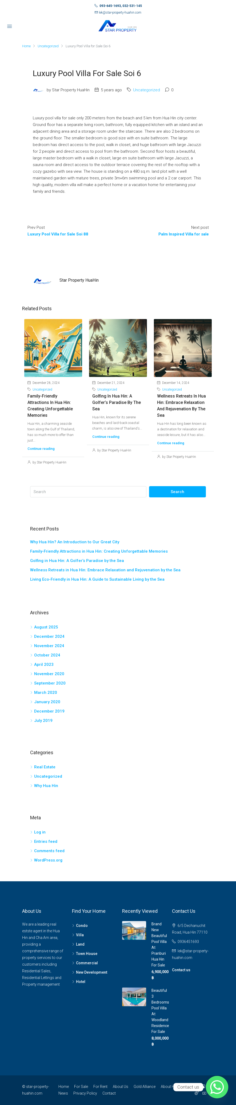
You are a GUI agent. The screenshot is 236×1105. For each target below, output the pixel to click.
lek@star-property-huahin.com (120, 12)
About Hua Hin (173, 1086)
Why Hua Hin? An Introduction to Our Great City (74, 542)
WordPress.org (48, 860)
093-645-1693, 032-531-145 (120, 6)
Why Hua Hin (46, 785)
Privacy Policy (85, 1093)
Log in (40, 832)
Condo (82, 925)
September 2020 (50, 683)
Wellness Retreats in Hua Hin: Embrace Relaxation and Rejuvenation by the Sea (105, 570)
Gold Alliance (144, 1086)
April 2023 (44, 664)
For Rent (100, 1086)
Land (80, 944)
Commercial (87, 963)
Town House (86, 953)
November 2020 (49, 673)
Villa (80, 935)
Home (63, 1086)
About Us (120, 1086)
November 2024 (49, 645)
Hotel (80, 982)
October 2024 (47, 655)
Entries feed (45, 841)
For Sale (81, 1086)
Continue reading (41, 449)
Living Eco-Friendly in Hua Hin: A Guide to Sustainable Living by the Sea (97, 579)
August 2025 (46, 627)
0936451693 (188, 941)
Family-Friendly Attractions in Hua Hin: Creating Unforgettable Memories (99, 551)
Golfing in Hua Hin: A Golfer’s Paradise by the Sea (116, 402)
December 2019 (49, 711)
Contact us (181, 970)
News (63, 1093)
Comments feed (49, 850)
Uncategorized (49, 46)
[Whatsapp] (217, 1087)
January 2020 (47, 701)
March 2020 (45, 692)
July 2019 (43, 720)
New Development (91, 972)
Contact (109, 1093)
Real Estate (44, 767)
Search (177, 491)
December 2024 (49, 636)
